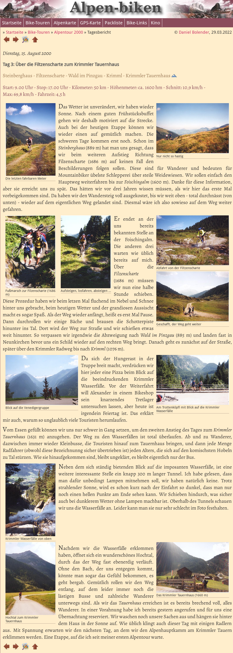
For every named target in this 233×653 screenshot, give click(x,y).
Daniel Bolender (194, 32)
